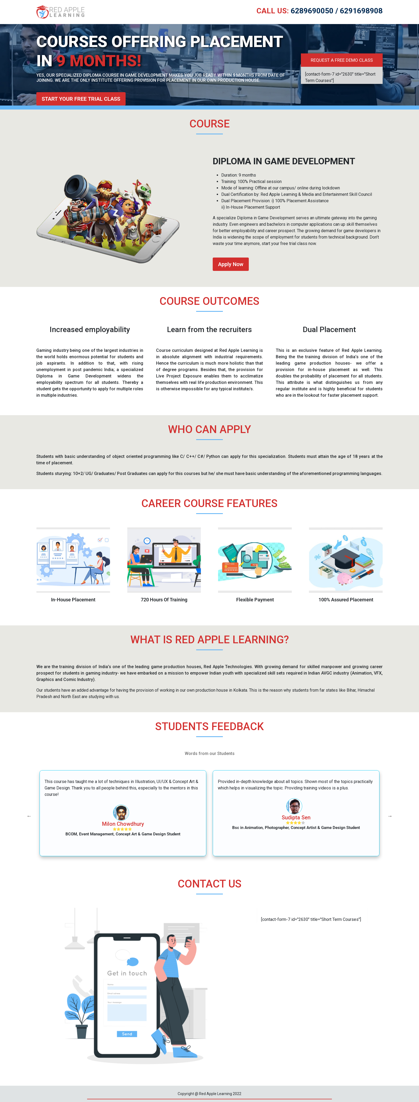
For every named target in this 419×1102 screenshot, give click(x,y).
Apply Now (230, 264)
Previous (29, 816)
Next (390, 816)
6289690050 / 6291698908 (320, 10)
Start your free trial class (81, 99)
